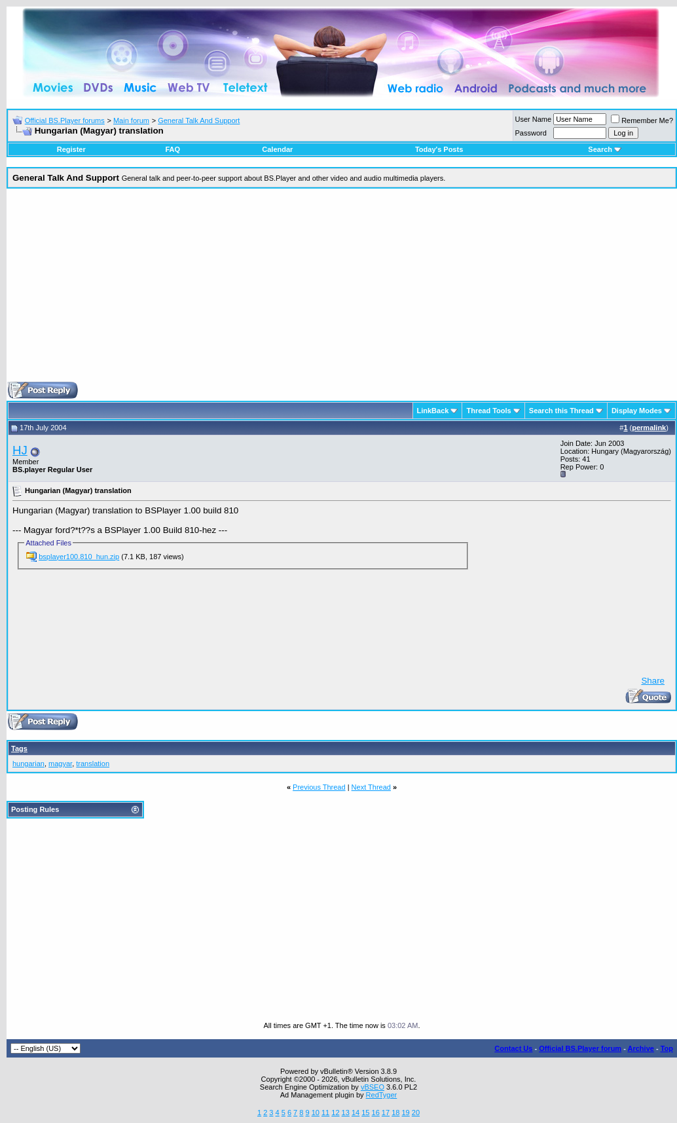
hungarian (28, 763)
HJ (19, 450)
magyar (60, 763)
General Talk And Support (199, 120)
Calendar (277, 149)
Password (531, 133)
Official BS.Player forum (580, 1048)
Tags (19, 748)
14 (355, 1112)
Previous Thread (319, 787)
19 (405, 1112)
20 (416, 1112)
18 (395, 1112)
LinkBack (433, 410)
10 (316, 1112)
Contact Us (513, 1048)
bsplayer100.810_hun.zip (79, 557)
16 (376, 1112)
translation (92, 763)
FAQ (172, 149)
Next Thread (371, 787)
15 (365, 1112)
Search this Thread (561, 410)
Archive (641, 1048)
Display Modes (637, 410)
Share (653, 681)
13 (346, 1112)
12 (335, 1112)
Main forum (131, 120)
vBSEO (372, 1087)
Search (604, 149)
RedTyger (381, 1095)
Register (71, 149)
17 (386, 1112)
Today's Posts (439, 149)
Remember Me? (642, 120)
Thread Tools (488, 410)
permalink (649, 428)
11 (325, 1112)
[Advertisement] (341, 290)
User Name (533, 119)
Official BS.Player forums (65, 120)
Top (667, 1048)
